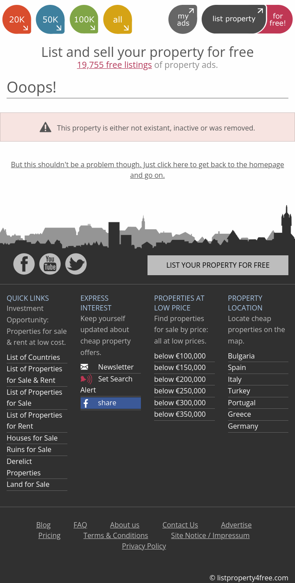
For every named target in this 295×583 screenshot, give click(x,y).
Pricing (49, 535)
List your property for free (218, 265)
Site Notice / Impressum (210, 535)
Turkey (239, 391)
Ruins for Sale (29, 449)
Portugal (242, 402)
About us (125, 525)
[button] (111, 403)
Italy (235, 379)
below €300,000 (180, 402)
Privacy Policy (144, 546)
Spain (237, 367)
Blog (43, 525)
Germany (243, 426)
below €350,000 (180, 414)
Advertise (236, 525)
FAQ (80, 525)
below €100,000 (180, 356)
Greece (239, 414)
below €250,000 (180, 391)
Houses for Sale (32, 438)
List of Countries (33, 357)
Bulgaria (241, 356)
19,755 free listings (114, 65)
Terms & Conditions (116, 535)
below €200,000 (180, 379)
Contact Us (180, 525)
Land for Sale (28, 484)
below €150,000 (180, 367)
